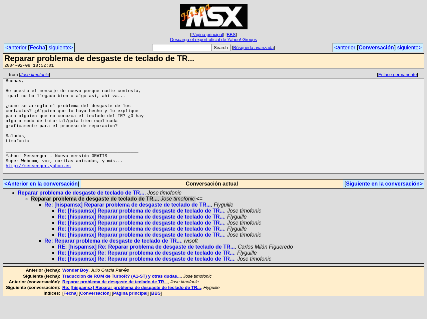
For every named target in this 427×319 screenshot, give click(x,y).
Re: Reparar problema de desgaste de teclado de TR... (112, 261)
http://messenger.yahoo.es (38, 185)
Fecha (37, 47)
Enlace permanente (397, 75)
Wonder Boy (75, 290)
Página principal (207, 34)
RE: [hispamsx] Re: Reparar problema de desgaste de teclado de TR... (146, 267)
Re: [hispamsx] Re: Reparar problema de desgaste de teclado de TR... (146, 273)
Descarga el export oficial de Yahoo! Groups (213, 39)
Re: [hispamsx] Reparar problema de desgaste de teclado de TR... (127, 225)
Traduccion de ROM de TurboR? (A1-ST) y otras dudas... (121, 296)
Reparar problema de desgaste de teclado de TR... (81, 213)
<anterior (16, 47)
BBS (231, 34)
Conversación (376, 47)
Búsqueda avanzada (253, 47)
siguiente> (60, 47)
